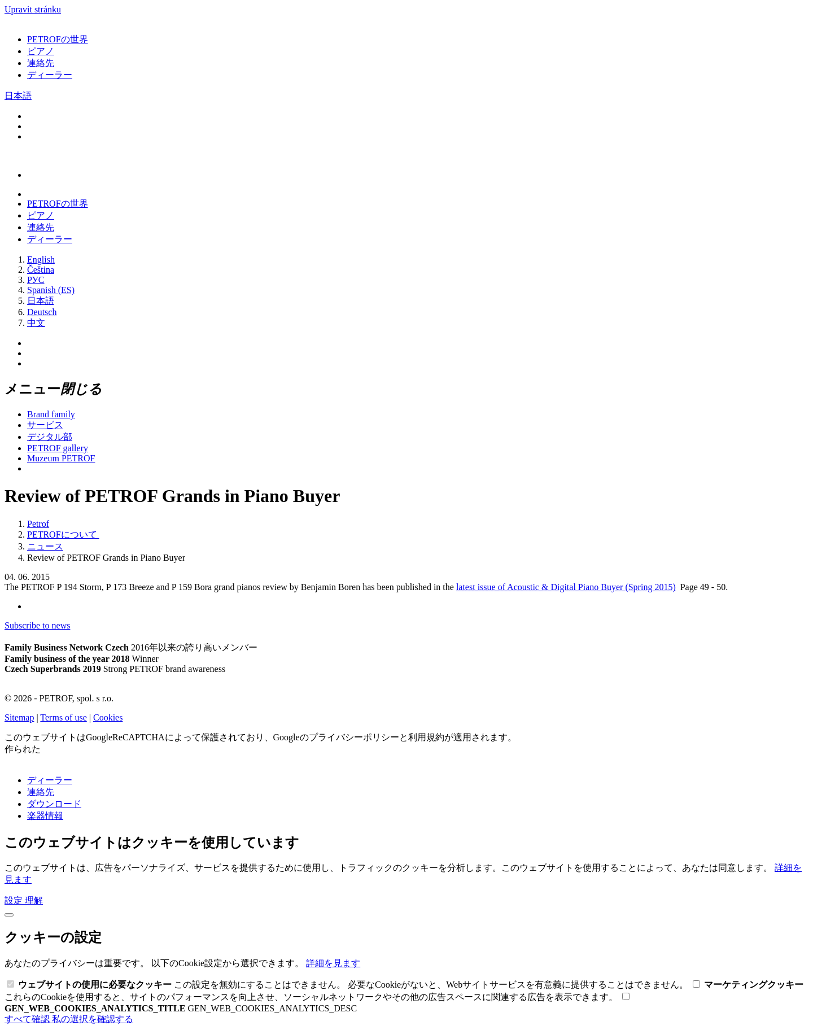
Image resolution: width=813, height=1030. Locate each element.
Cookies (108, 717)
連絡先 (40, 63)
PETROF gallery (57, 448)
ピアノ (40, 51)
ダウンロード (54, 804)
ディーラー (49, 75)
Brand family (51, 414)
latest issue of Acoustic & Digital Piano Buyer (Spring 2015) (566, 587)
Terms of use (63, 717)
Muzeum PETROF (61, 458)
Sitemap (19, 717)
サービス (45, 425)
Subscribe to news (37, 625)
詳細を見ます (333, 963)
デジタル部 (49, 437)
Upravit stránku (33, 9)
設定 (15, 900)
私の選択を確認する (92, 1019)
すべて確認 (28, 1019)
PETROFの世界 (57, 39)
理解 (34, 900)
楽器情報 (45, 815)
